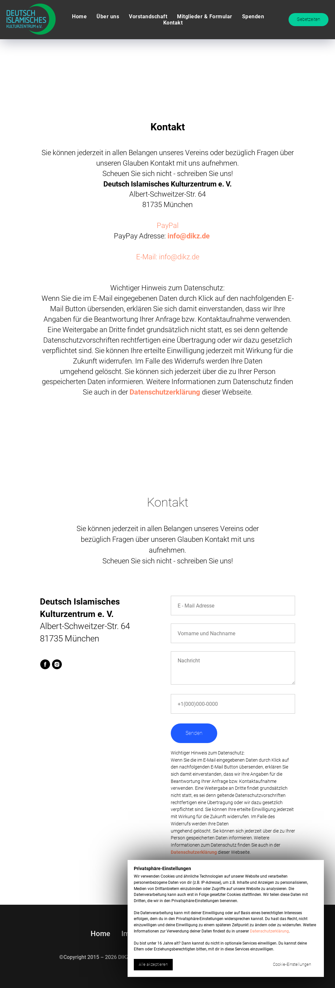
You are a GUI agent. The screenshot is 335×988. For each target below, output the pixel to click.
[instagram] (57, 664)
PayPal (168, 225)
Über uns (108, 16)
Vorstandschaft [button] (148, 16)
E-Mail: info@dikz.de (167, 257)
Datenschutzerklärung (165, 392)
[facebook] (45, 664)
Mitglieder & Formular (204, 16)
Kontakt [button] (173, 23)
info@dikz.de (189, 236)
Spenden (253, 16)
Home (79, 16)
